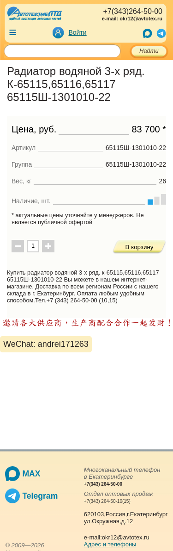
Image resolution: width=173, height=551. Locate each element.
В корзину (139, 247)
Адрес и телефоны (110, 544)
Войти (78, 32)
